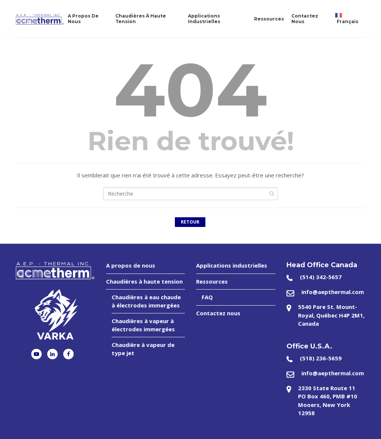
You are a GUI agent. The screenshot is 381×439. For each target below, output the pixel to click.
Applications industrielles (204, 18)
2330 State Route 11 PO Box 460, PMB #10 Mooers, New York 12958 (327, 400)
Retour (190, 222)
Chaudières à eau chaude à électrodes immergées (146, 301)
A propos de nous (83, 18)
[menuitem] (348, 18)
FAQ (207, 297)
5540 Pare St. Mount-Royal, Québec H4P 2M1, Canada (331, 315)
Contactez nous (304, 18)
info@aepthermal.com (332, 292)
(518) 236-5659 (321, 358)
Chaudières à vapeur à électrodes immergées (143, 324)
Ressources (269, 19)
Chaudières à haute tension (140, 18)
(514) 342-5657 (321, 277)
